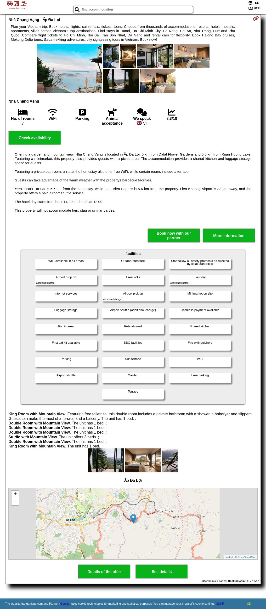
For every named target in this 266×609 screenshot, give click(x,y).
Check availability (35, 138)
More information (228, 236)
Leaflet (229, 557)
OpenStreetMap (247, 557)
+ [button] (15, 494)
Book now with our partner (174, 235)
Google (65, 603)
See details (162, 572)
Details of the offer (104, 572)
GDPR (220, 603)
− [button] (15, 501)
